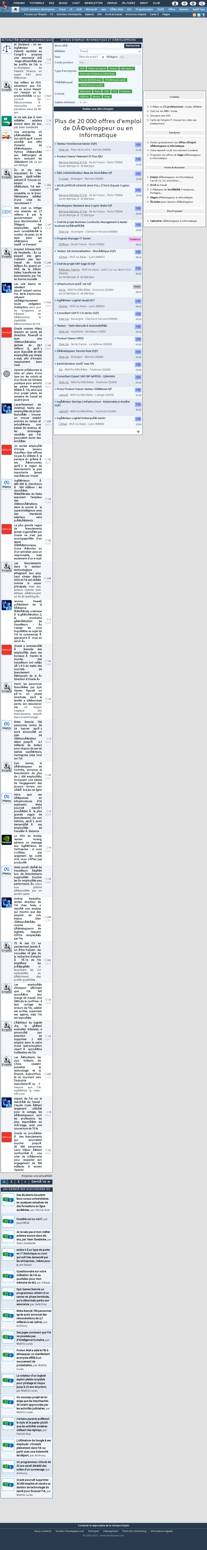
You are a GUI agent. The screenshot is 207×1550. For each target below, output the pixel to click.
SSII (99, 14)
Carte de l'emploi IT (161, 128)
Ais (60, 378)
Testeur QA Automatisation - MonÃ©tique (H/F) (85, 259)
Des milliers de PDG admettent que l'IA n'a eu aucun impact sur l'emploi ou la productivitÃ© (27, 106)
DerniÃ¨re (40, 1190)
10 (48, 707)
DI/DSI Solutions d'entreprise (38, 9)
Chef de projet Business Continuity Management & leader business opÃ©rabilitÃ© (91, 232)
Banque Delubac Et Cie (73, 170)
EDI (129, 9)
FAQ (51, 3)
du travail (158, 193)
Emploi (112, 3)
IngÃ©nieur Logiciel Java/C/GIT (75, 308)
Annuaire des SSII (160, 124)
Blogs (63, 3)
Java (103, 9)
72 (48, 887)
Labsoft (63, 403)
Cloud (62, 9)
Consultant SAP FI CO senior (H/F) (77, 321)
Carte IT (154, 14)
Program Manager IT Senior (73, 247)
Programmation (144, 9)
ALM (79, 9)
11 (48, 1044)
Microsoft (91, 9)
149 (47, 271)
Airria (62, 298)
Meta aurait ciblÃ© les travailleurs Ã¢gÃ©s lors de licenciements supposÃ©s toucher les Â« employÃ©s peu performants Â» (28, 889)
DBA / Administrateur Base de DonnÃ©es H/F (83, 181)
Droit (144, 3)
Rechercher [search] (133, 54)
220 (47, 429)
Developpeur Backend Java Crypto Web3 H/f (83, 214)
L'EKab (63, 432)
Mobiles (183, 9)
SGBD (160, 9)
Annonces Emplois (135, 14)
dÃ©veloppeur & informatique (171, 205)
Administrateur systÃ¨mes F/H (74, 372)
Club (156, 3)
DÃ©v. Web (116, 9)
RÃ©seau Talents (69, 278)
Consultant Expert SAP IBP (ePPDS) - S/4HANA (85, 384)
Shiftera (64, 252)
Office (171, 9)
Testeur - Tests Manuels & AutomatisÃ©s (81, 334)
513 (47, 104)
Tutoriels (36, 3)
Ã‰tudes (128, 3)
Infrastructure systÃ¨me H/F (73, 292)
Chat (76, 3)
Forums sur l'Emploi (35, 14)
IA (71, 9)
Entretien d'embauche (69, 14)
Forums (19, 3)
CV (51, 14)
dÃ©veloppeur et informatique (171, 185)
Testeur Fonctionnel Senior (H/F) (76, 152)
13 (48, 1008)
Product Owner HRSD (69, 346)
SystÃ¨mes (199, 9)
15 (48, 391)
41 (48, 353)
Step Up (64, 158)
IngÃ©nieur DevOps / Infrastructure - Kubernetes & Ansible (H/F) (92, 412)
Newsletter (93, 3)
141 (47, 968)
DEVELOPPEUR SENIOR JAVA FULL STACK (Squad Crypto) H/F (92, 195)
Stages (166, 14)
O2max (63, 265)
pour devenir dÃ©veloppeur (171, 210)
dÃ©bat (197, 115)
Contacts (193, 158)
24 (48, 507)
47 (48, 233)
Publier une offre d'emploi (98, 117)
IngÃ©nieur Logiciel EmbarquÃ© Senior (80, 426)
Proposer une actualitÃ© (36, 1184)
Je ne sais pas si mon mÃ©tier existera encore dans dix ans (28, 130)
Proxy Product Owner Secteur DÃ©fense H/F (83, 397)
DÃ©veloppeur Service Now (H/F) (76, 359)
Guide (188, 115)
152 (47, 193)
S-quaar (64, 187)
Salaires (89, 14)
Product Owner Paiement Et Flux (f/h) (79, 165)
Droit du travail (113, 14)
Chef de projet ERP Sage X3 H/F (75, 272)
